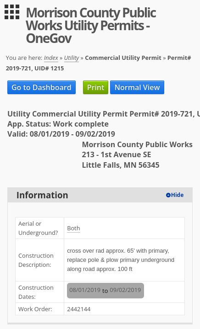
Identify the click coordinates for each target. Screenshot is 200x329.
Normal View (137, 87)
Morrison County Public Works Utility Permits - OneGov (91, 25)
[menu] (12, 12)
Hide (177, 195)
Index (51, 57)
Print (96, 87)
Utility (71, 57)
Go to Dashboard (41, 87)
